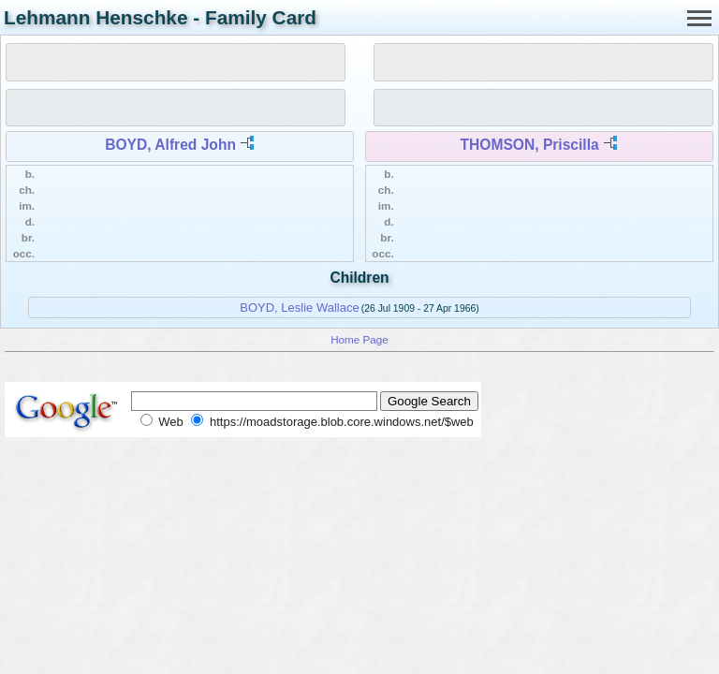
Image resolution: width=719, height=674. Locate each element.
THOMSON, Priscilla (530, 145)
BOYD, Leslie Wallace (299, 307)
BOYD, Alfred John (170, 145)
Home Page (359, 339)
